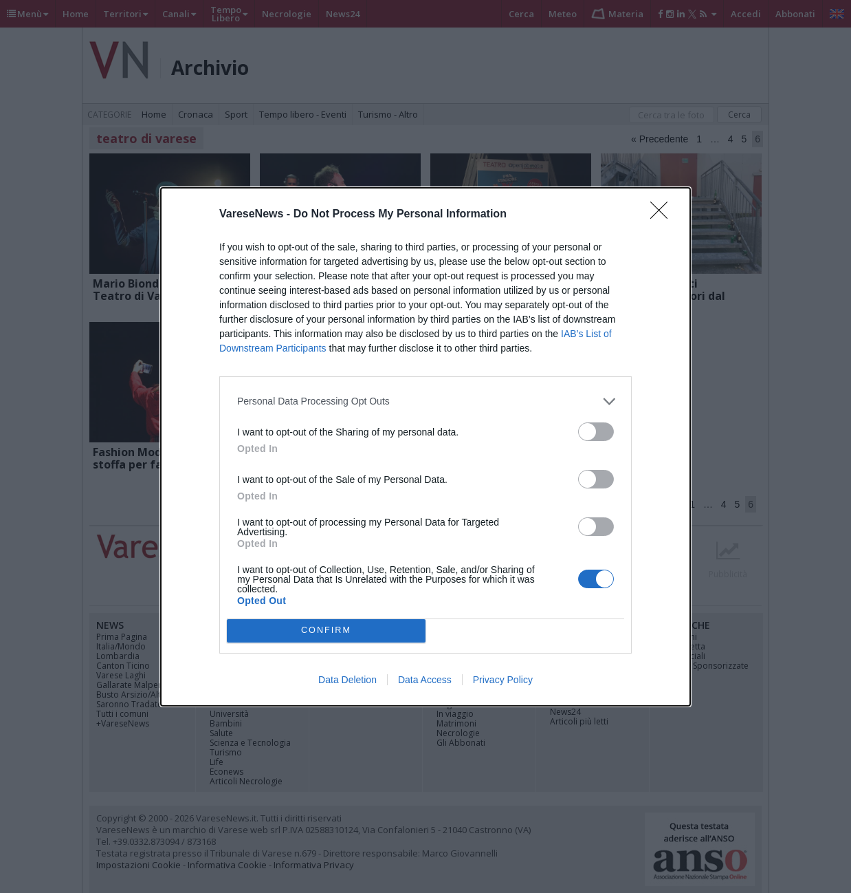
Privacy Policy (503, 679)
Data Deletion (347, 679)
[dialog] (425, 447)
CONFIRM (326, 630)
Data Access (425, 679)
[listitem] (425, 401)
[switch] (596, 431)
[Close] (663, 215)
